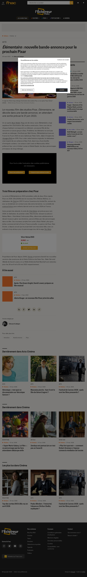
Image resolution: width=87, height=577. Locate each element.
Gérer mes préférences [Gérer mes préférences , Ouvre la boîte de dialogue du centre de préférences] (27, 90)
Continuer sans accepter (63, 59)
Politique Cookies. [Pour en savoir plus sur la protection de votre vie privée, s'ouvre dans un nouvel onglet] (28, 75)
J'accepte (61, 90)
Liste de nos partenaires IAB (27, 85)
